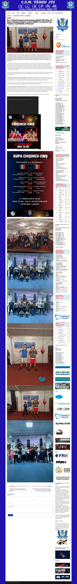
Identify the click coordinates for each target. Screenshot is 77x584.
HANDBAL (23, 13)
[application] (22, 105)
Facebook (58, 34)
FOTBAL (36, 13)
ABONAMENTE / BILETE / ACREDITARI (22, 15)
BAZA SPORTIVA (59, 13)
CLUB (13, 13)
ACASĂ (8, 13)
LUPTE (48, 13)
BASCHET (30, 13)
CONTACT (9, 15)
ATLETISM (43, 13)
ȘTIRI (18, 13)
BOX (53, 13)
